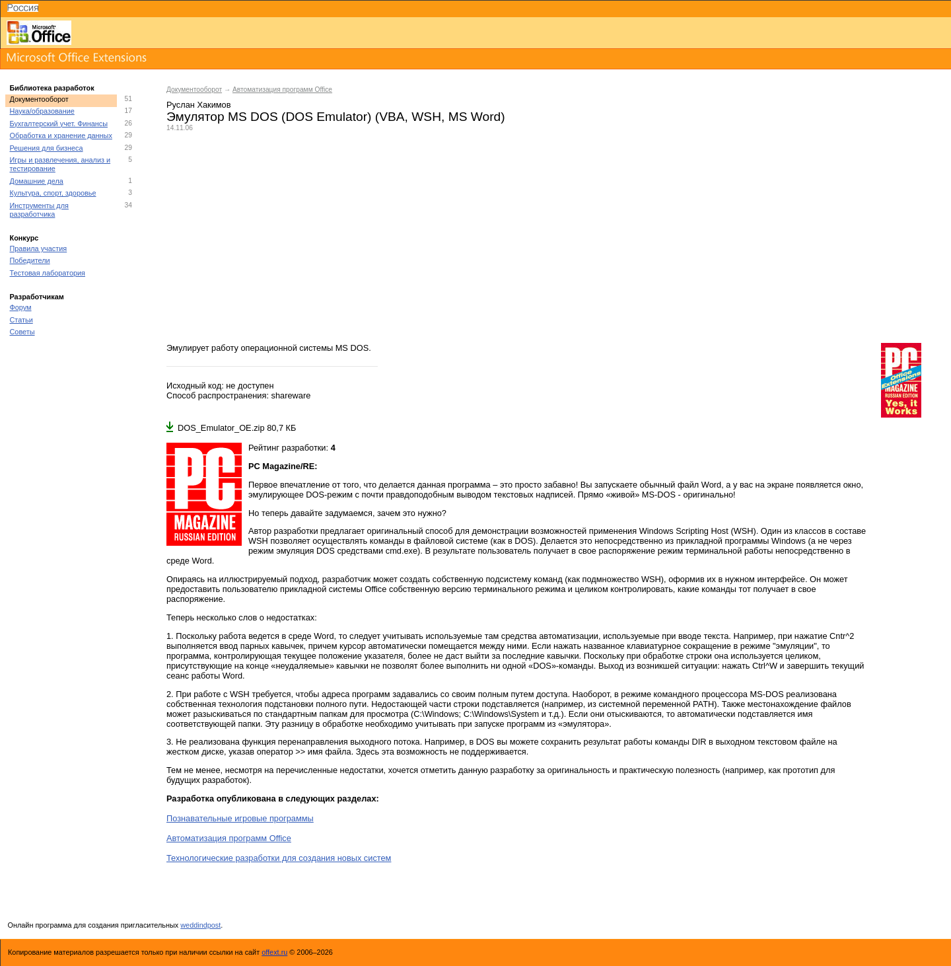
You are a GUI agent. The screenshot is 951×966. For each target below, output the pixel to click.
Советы (22, 332)
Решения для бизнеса (46, 148)
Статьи (21, 320)
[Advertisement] (552, 237)
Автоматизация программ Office (282, 89)
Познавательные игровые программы (240, 818)
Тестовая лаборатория (47, 273)
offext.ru (274, 952)
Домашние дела (36, 181)
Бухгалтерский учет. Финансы (59, 124)
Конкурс (24, 238)
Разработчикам (37, 297)
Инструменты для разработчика (39, 210)
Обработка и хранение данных (61, 135)
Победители (30, 260)
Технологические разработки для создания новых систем (278, 858)
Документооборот (39, 99)
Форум (21, 307)
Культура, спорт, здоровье (53, 193)
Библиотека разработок (52, 88)
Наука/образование (42, 111)
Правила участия (38, 248)
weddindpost (200, 925)
